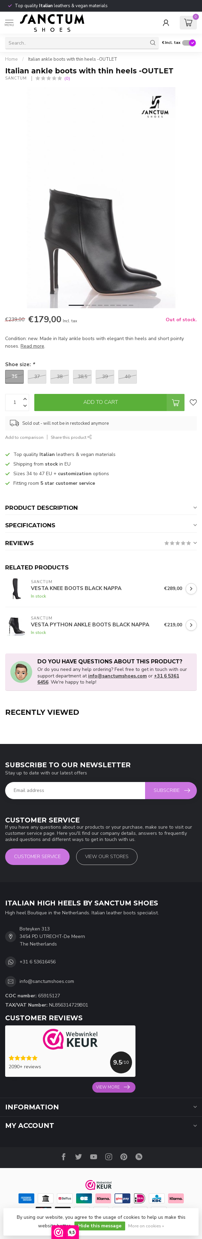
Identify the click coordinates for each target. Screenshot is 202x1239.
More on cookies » (146, 1226)
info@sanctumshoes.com (117, 676)
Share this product (71, 437)
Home (11, 59)
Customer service (37, 856)
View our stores (107, 856)
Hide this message (99, 1226)
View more (113, 1087)
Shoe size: (20, 364)
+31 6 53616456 (38, 962)
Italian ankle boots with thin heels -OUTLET (72, 59)
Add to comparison (24, 437)
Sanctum (16, 78)
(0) (67, 78)
